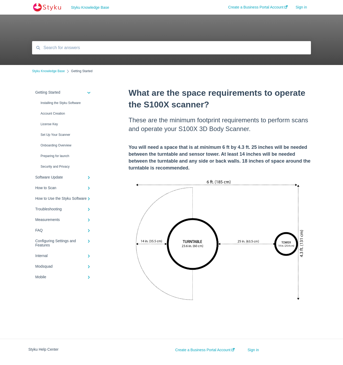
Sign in (253, 350)
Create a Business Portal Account (205, 350)
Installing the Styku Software (61, 103)
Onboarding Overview (56, 145)
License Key (49, 124)
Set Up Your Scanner (55, 135)
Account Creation (53, 113)
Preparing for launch (55, 156)
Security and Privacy (55, 166)
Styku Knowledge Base (90, 7)
